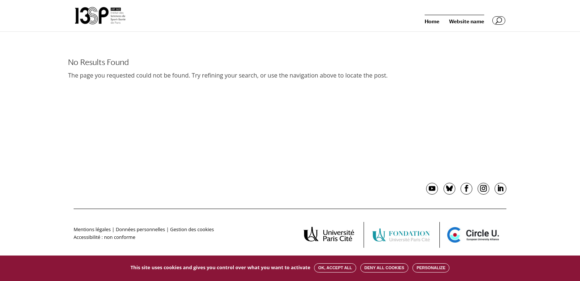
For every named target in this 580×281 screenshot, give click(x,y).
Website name (466, 21)
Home (432, 21)
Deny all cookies (384, 267)
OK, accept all (335, 267)
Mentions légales (92, 229)
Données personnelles (140, 229)
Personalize (431, 267)
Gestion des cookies (192, 229)
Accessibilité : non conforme (104, 237)
